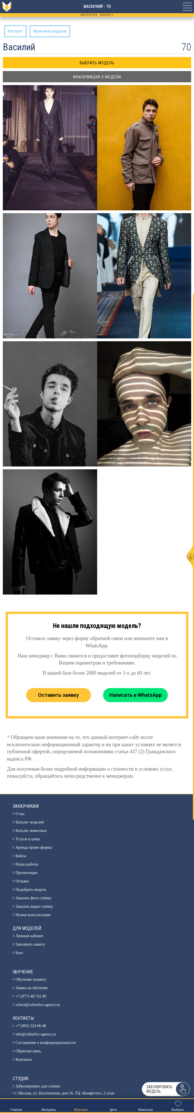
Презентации (26, 873)
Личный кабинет (29, 936)
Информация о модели (97, 77)
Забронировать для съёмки (37, 1086)
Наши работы (26, 864)
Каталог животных (31, 831)
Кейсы (20, 856)
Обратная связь (28, 1051)
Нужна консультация (32, 915)
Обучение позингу (30, 979)
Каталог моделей (29, 822)
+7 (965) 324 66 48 (30, 1026)
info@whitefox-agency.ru (35, 1034)
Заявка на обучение (31, 988)
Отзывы (22, 881)
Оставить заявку (58, 695)
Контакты (23, 1059)
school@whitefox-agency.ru (37, 1005)
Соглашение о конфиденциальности (45, 1043)
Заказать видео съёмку (34, 906)
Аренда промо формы (33, 847)
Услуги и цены (27, 839)
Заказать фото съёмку (33, 898)
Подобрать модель (30, 889)
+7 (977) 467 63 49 (30, 996)
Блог (19, 953)
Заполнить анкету (30, 944)
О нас (20, 814)
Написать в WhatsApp (135, 695)
